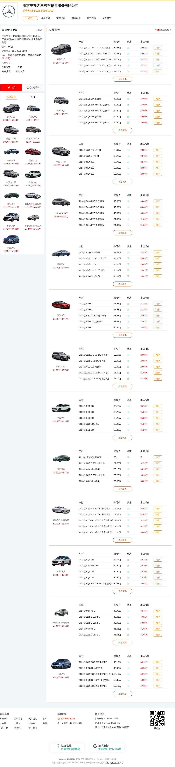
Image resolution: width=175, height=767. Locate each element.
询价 (158, 47)
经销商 (32, 723)
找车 (45, 719)
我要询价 (76, 18)
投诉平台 (18, 719)
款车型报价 (162, 30)
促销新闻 (45, 18)
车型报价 (60, 18)
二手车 (17, 723)
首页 (30, 18)
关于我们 (106, 18)
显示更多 (123, 79)
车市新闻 (4, 719)
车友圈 (3, 723)
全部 (33, 98)
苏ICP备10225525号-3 (114, 763)
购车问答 (91, 18)
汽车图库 (4, 728)
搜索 (45, 723)
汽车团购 (33, 719)
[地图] (7, 58)
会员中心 (18, 728)
